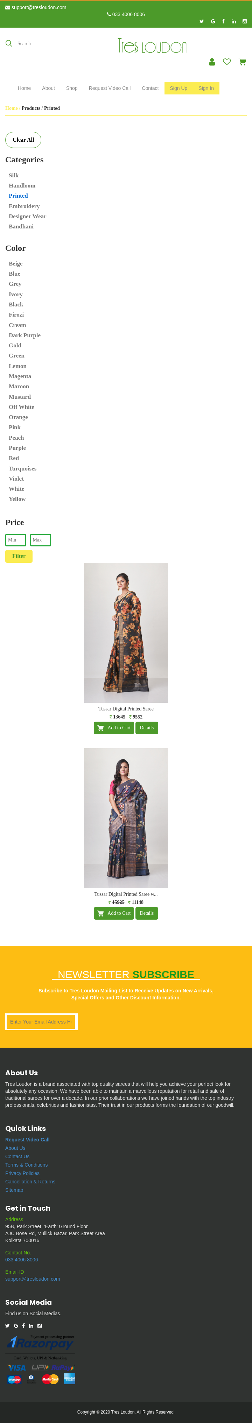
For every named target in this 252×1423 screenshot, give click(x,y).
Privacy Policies (22, 1173)
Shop (72, 88)
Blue (14, 273)
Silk (14, 175)
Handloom (22, 185)
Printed (18, 195)
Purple (17, 448)
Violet (16, 478)
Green (16, 355)
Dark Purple (25, 335)
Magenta (20, 376)
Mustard (20, 397)
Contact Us (17, 1156)
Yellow (17, 499)
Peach (16, 437)
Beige (16, 263)
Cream (17, 325)
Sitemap (14, 1190)
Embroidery (24, 206)
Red (14, 458)
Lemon (18, 366)
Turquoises (22, 468)
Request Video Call (110, 88)
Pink (15, 427)
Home (24, 88)
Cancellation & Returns (30, 1181)
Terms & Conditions (26, 1165)
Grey (15, 284)
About (48, 88)
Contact (150, 88)
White (16, 489)
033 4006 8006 (126, 14)
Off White (21, 407)
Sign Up (179, 88)
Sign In (206, 88)
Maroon (19, 386)
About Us (15, 1148)
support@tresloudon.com (35, 7)
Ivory (16, 294)
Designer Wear (28, 216)
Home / (13, 108)
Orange (18, 417)
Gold (15, 345)
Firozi (16, 314)
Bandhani (21, 226)
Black (16, 304)
